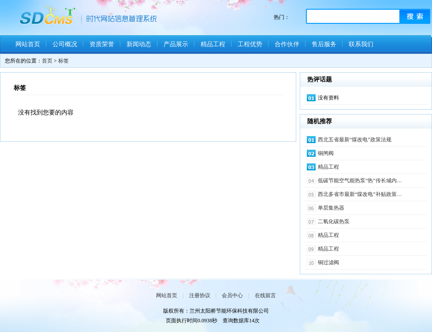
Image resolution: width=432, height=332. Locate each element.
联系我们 (361, 44)
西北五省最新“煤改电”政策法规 (354, 139)
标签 (63, 61)
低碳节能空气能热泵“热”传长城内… (360, 180)
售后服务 (324, 44)
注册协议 (199, 295)
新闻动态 (139, 44)
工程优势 (250, 44)
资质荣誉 (101, 44)
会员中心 (232, 295)
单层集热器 (331, 208)
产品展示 (176, 44)
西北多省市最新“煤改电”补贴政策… (360, 194)
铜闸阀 (326, 153)
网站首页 (27, 44)
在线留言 (265, 295)
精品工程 (213, 44)
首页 (47, 61)
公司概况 (64, 44)
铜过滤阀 (328, 262)
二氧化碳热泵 (334, 221)
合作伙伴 (287, 44)
